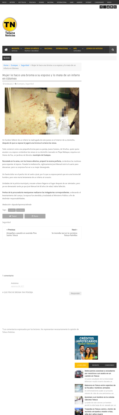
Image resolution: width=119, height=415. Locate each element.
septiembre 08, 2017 (17, 286)
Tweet (9, 216)
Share (25, 216)
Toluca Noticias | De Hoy (31, 411)
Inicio (4, 2)
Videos (109, 2)
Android (79, 2)
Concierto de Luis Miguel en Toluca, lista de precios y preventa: (103, 212)
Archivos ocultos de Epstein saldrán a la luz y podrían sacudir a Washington (98, 247)
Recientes (15, 49)
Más (77, 49)
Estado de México (32, 49)
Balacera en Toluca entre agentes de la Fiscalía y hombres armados (102, 119)
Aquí (115, 411)
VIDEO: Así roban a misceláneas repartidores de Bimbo (103, 162)
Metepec (12, 2)
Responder (71, 293)
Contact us (111, 341)
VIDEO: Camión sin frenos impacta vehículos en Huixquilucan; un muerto (102, 226)
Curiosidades (99, 2)
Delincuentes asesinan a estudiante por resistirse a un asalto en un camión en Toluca (63, 355)
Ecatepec (14, 65)
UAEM (71, 2)
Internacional (62, 2)
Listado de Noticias (94, 48)
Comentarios (110, 94)
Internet (88, 2)
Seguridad (25, 65)
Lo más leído (88, 94)
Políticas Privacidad (97, 411)
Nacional (50, 2)
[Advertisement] (97, 27)
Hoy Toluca (22, 2)
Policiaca (32, 2)
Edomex (41, 2)
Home (5, 65)
